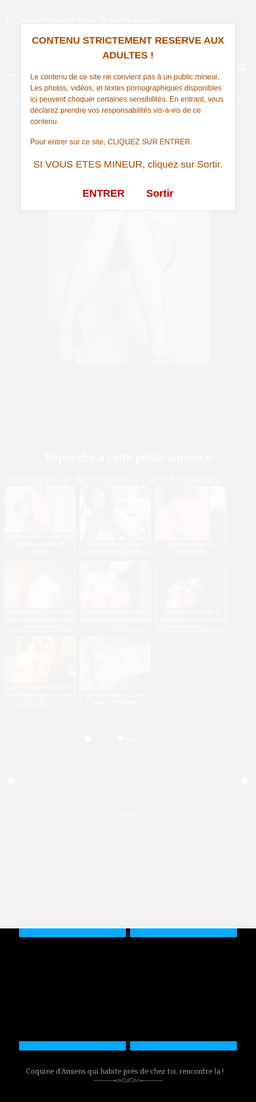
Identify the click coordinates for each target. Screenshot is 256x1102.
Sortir (160, 193)
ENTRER (104, 193)
